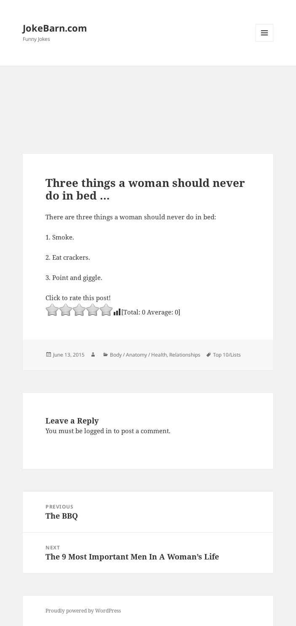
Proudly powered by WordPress (83, 610)
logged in (98, 430)
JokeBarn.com (55, 27)
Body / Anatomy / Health (138, 354)
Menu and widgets (264, 41)
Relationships (184, 354)
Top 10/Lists (227, 354)
